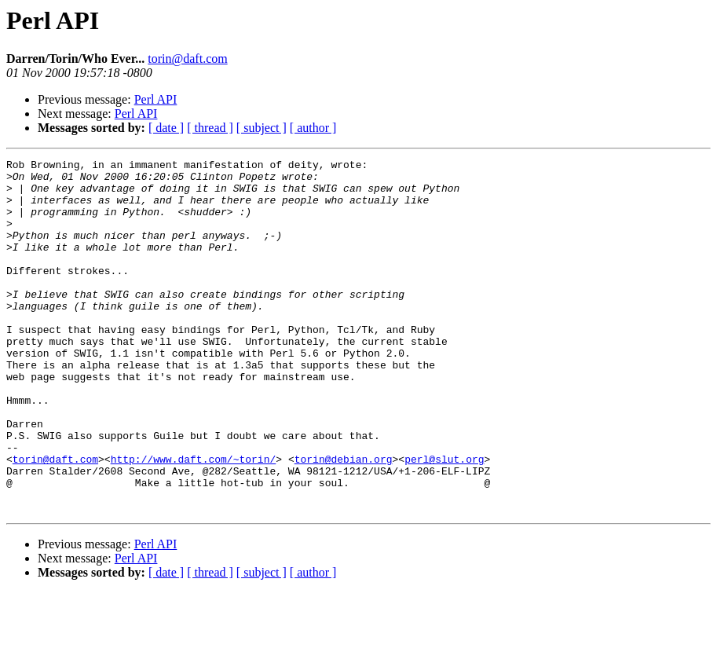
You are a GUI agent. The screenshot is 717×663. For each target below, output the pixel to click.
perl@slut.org (444, 520)
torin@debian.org (343, 520)
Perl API (155, 99)
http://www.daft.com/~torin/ (193, 520)
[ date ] (166, 127)
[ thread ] (210, 127)
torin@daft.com (187, 58)
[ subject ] (261, 127)
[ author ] (313, 127)
